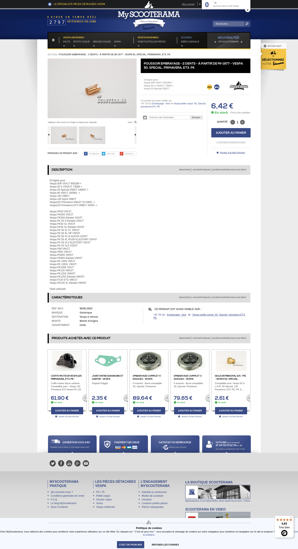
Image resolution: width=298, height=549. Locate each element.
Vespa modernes (105, 507)
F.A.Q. (54, 499)
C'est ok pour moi (130, 544)
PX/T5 (66, 41)
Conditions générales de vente (67, 495)
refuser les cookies (165, 544)
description (185, 169)
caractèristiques (201, 169)
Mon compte (188, 4)
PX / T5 (100, 492)
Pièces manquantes (152, 507)
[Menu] (291, 518)
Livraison (147, 499)
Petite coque (81, 41)
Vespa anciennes (73, 37)
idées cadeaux (190, 41)
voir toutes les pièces (152, 41)
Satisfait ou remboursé (154, 492)
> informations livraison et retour (231, 142)
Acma (117, 41)
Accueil (52, 54)
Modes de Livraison (152, 495)
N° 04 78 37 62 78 (226, 445)
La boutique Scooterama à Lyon (217, 491)
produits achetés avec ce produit (229, 169)
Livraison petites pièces (155, 503)
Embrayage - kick (161, 103)
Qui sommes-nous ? (62, 492)
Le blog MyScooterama (63, 503)
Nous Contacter (59, 507)
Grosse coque (102, 41)
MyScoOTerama (229, 41)
